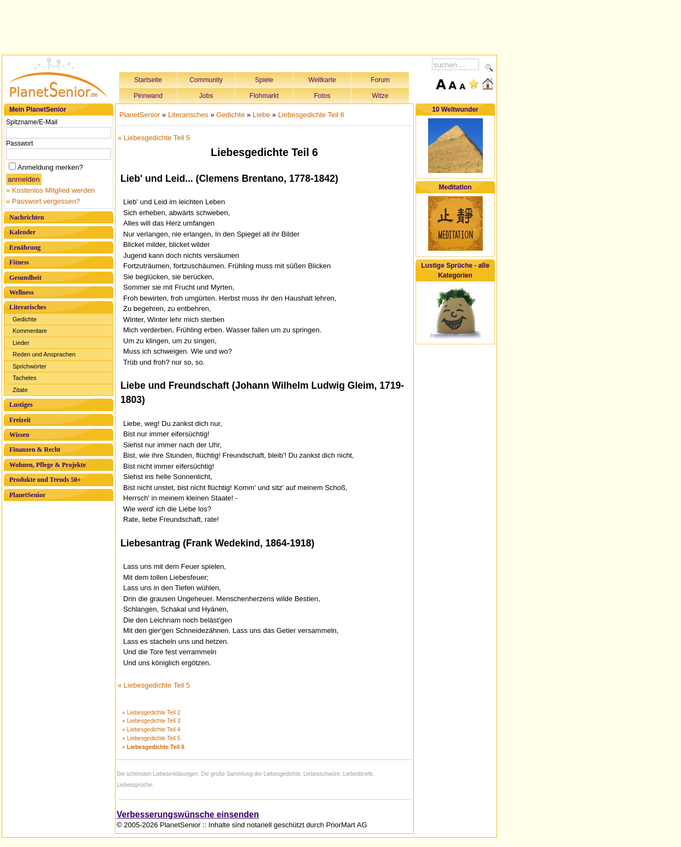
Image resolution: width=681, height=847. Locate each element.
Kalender (22, 232)
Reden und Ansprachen (44, 354)
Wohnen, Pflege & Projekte (47, 465)
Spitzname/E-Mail (31, 122)
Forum (380, 80)
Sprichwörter (30, 366)
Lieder (21, 342)
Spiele (264, 80)
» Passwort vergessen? (43, 201)
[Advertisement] (249, 25)
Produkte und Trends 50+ (45, 479)
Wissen (19, 435)
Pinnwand (148, 96)
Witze (380, 96)
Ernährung (25, 247)
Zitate (20, 390)
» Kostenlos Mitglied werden (50, 190)
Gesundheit (25, 277)
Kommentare (30, 330)
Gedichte (25, 319)
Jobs (206, 96)
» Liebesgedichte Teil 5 (151, 738)
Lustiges (21, 404)
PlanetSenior (27, 495)
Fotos (322, 96)
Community (206, 80)
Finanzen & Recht (34, 449)
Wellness (21, 292)
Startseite (148, 80)
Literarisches (27, 307)
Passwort (19, 143)
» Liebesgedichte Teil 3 (151, 720)
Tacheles (24, 377)
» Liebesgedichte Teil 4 (151, 729)
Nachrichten (26, 217)
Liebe (261, 115)
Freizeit (20, 420)
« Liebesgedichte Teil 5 (154, 138)
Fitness (19, 262)
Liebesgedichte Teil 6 (311, 115)
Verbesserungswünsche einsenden (188, 814)
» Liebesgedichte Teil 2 (151, 712)
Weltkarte (322, 80)
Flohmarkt (264, 96)
